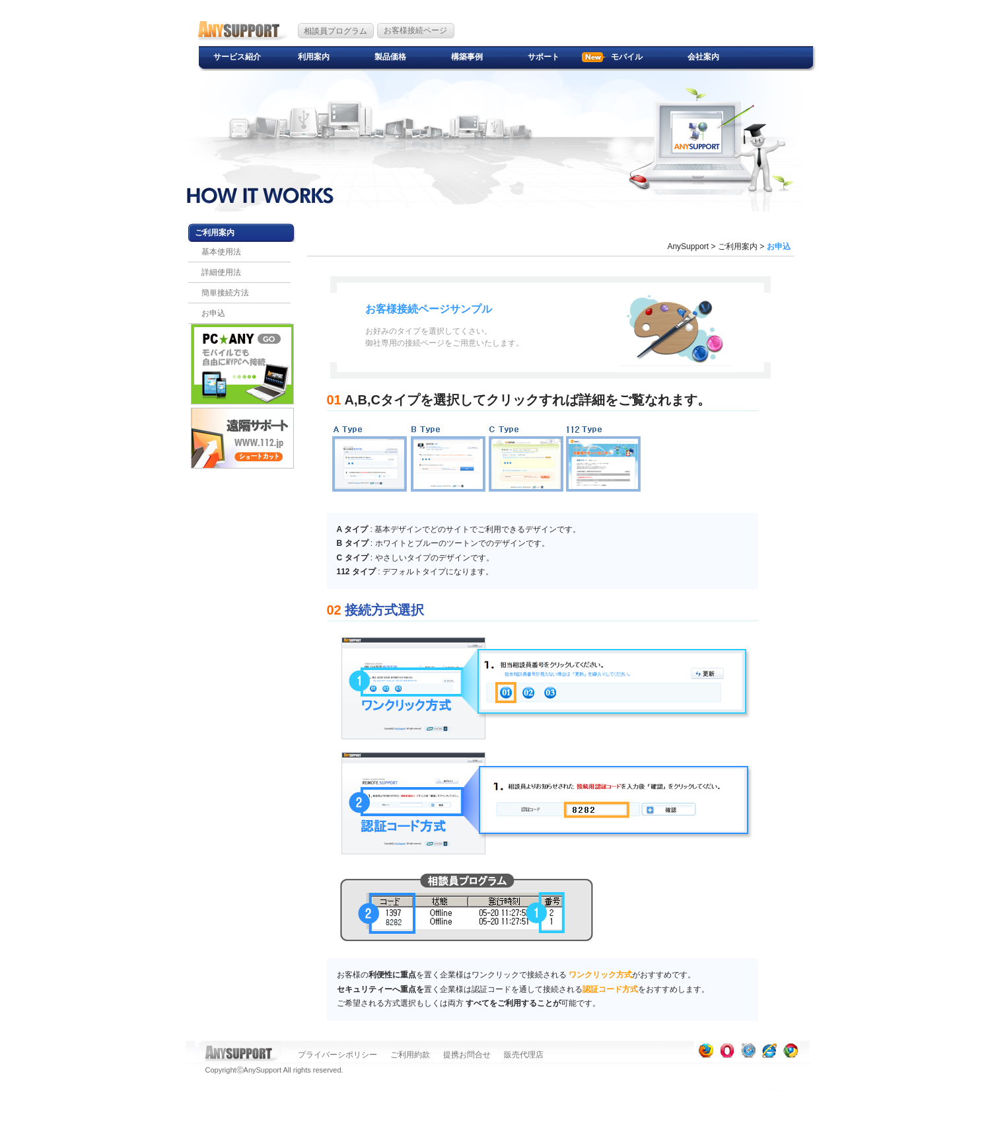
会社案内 (703, 56)
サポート (543, 56)
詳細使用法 (221, 272)
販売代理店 (524, 1054)
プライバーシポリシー (337, 1054)
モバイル (627, 56)
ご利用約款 (410, 1054)
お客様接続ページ (415, 30)
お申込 (213, 313)
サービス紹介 (237, 56)
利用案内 (314, 56)
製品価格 (390, 56)
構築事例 (467, 56)
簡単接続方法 (225, 292)
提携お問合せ (467, 1054)
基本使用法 (221, 251)
